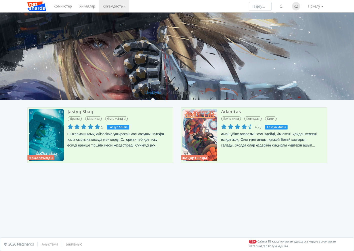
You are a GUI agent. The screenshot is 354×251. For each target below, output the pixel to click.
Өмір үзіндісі (116, 118)
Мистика (93, 118)
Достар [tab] (203, 92)
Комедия (253, 118)
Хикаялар (87, 6)
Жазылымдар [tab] (179, 92)
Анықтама (50, 244)
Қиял (271, 118)
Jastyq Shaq (80, 111)
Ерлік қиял (231, 118)
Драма (75, 118)
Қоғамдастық (114, 6)
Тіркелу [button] (314, 6)
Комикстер (62, 6)
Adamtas (231, 111)
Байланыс (74, 244)
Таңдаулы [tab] (153, 92)
